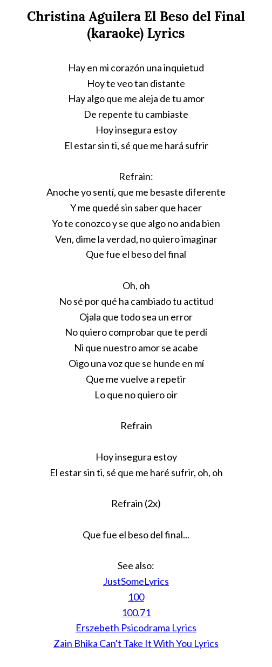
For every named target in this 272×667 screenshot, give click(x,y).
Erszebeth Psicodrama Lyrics (136, 627)
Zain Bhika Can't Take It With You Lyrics (136, 643)
